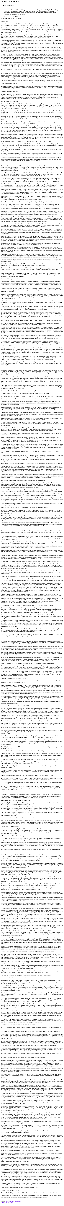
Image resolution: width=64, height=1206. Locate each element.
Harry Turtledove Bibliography (13, 1201)
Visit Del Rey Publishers (7, 1202)
